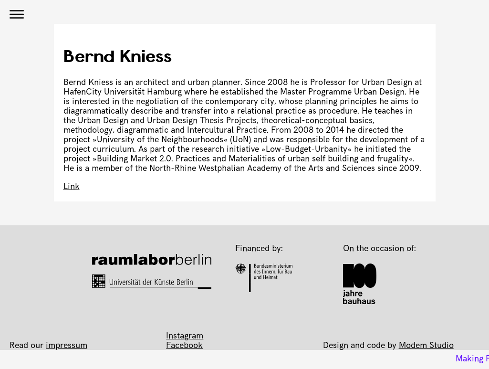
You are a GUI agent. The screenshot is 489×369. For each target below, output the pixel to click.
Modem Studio (426, 346)
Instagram (184, 336)
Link (71, 187)
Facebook (184, 346)
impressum (66, 346)
